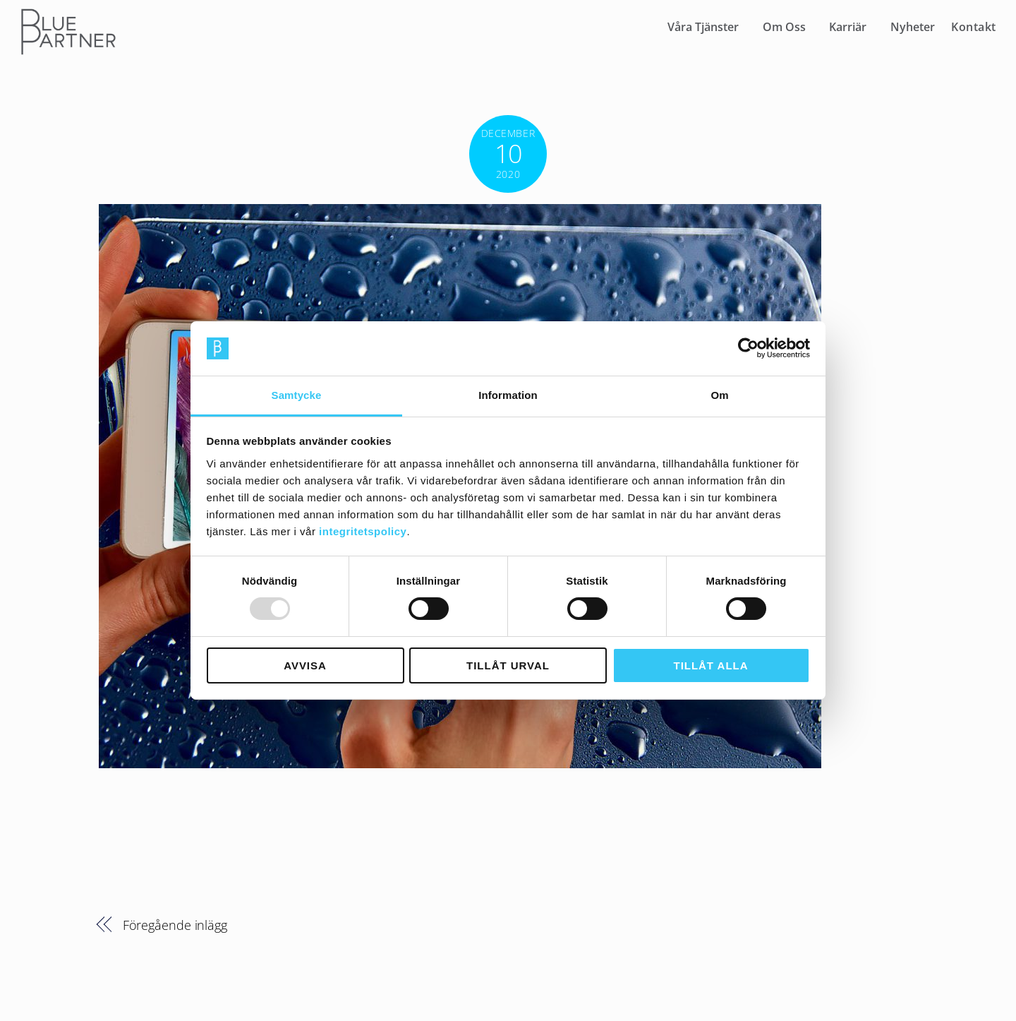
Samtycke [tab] (297, 395)
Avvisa (305, 665)
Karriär (847, 27)
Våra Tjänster (703, 27)
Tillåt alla (711, 665)
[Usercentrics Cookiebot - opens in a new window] (748, 348)
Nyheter (912, 27)
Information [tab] (508, 395)
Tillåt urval (508, 665)
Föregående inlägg (175, 924)
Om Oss (784, 27)
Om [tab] (719, 395)
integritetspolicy (362, 531)
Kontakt (973, 27)
